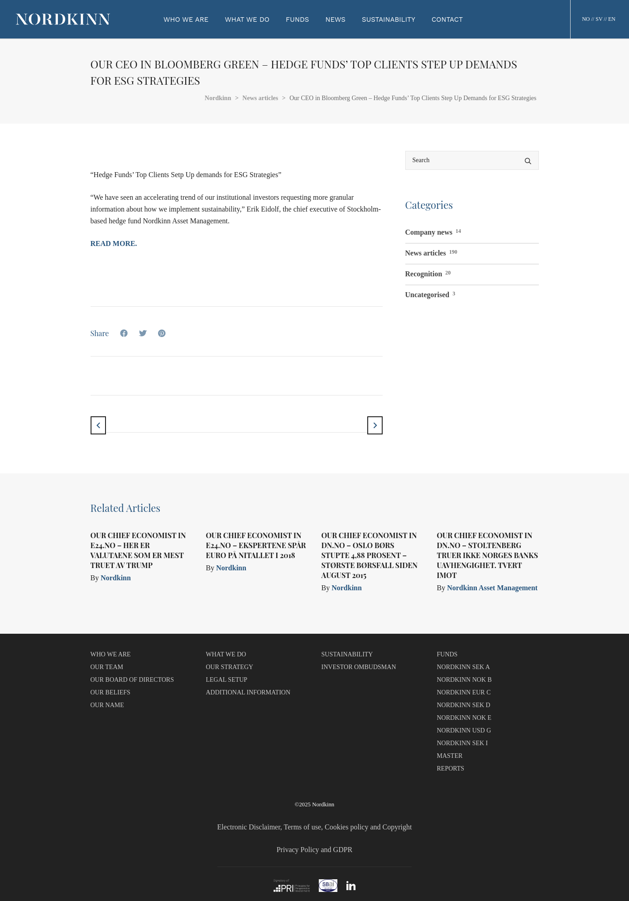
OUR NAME (107, 705)
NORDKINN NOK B (464, 679)
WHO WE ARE (111, 654)
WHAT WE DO (226, 654)
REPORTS (451, 768)
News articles (431, 252)
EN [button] (611, 19)
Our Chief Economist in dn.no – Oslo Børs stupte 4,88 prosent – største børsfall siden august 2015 (370, 555)
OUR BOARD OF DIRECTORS (132, 679)
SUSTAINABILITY (347, 654)
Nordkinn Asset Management (492, 588)
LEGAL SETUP (227, 679)
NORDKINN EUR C (464, 692)
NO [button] (586, 19)
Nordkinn (116, 578)
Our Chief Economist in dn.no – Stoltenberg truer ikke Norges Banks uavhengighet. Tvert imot (487, 555)
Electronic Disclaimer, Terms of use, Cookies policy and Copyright (314, 827)
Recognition (428, 273)
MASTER (450, 755)
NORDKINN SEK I (462, 743)
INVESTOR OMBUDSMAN (359, 667)
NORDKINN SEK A (463, 667)
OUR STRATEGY (230, 667)
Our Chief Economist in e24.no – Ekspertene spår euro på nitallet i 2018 (256, 545)
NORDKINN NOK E (464, 717)
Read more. (114, 243)
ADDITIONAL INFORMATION (248, 692)
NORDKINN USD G (464, 730)
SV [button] (598, 19)
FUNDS (447, 654)
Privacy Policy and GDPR (315, 849)
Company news (433, 231)
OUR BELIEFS (110, 692)
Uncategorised (430, 293)
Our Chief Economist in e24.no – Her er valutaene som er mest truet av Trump (138, 550)
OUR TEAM (107, 667)
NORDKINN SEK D (463, 705)
